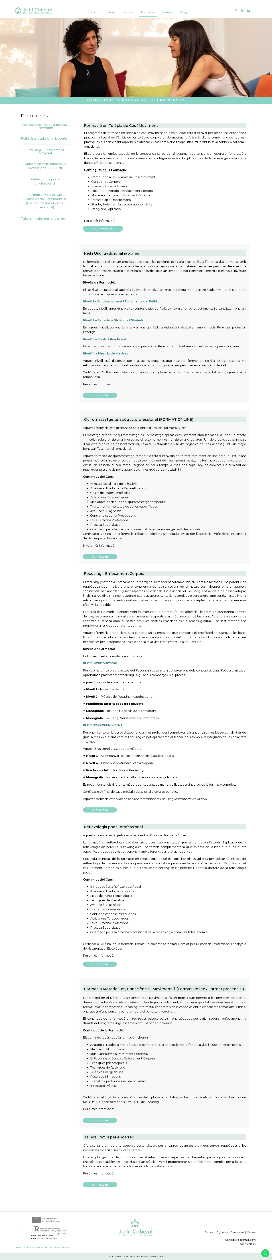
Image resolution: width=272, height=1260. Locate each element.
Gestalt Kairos (176, 133)
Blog (183, 9)
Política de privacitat (37, 1247)
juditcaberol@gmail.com (240, 1239)
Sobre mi (109, 9)
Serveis (128, 9)
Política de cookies (59, 1247)
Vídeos (167, 9)
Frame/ (160, 1256)
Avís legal (20, 1247)
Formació (148, 9)
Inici (92, 9)
